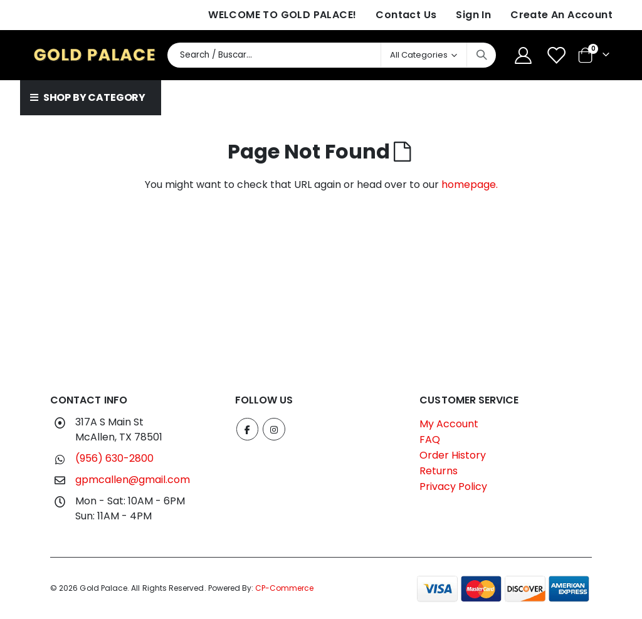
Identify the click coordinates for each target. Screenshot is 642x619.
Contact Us (406, 15)
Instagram (274, 429)
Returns (438, 471)
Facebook (247, 429)
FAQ (429, 439)
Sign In (473, 15)
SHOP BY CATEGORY (87, 97)
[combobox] (331, 55)
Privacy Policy (453, 486)
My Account (448, 424)
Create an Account (561, 15)
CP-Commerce (284, 588)
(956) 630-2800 (114, 458)
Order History (452, 455)
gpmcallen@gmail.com (132, 479)
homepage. (469, 184)
